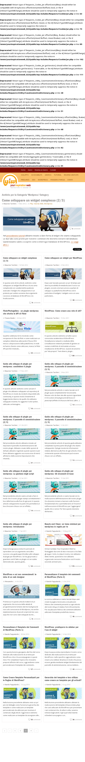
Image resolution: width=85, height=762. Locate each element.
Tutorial (57, 175)
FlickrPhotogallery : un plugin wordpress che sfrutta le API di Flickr (21, 312)
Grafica (48, 175)
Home (23, 170)
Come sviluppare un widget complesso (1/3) (20, 259)
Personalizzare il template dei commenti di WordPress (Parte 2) (62, 576)
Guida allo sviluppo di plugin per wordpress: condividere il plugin (17, 365)
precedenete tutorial (15, 235)
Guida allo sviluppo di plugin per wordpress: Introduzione (17, 525)
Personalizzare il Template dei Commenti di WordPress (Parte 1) (21, 628)
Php (31, 204)
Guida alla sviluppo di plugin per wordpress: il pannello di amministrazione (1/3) (63, 419)
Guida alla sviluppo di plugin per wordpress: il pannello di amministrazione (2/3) (21, 419)
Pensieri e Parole (58, 180)
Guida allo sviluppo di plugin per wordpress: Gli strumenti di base (59, 472)
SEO (33, 180)
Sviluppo (25, 175)
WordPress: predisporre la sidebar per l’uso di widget (62, 628)
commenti (76, 229)
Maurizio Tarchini (10, 204)
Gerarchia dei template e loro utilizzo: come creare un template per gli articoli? (63, 679)
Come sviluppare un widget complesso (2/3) (33, 200)
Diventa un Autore (41, 170)
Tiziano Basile (10, 318)
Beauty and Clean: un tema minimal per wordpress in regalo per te (63, 525)
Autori (30, 170)
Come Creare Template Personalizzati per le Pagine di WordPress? (21, 679)
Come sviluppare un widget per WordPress (63, 258)
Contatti (53, 170)
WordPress (43, 180)
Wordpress (48, 204)
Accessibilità (36, 175)
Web (41, 204)
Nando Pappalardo (53, 531)
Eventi (70, 180)
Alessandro (9, 581)
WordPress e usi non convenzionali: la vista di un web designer (19, 576)
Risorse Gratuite (71, 175)
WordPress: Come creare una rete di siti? (63, 310)
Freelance (25, 180)
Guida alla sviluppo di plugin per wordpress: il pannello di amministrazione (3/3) (63, 366)
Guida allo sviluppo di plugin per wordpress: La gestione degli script (18, 472)
